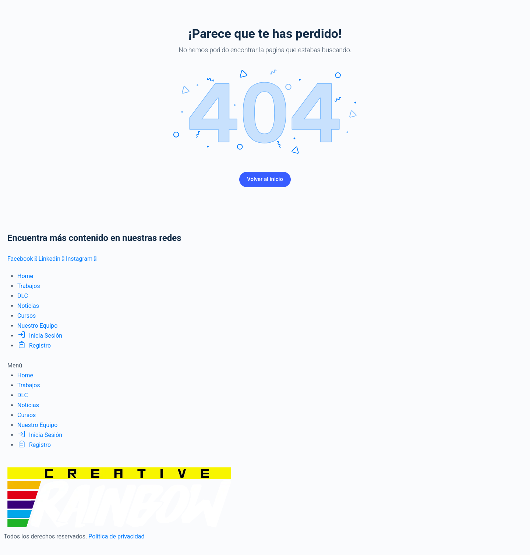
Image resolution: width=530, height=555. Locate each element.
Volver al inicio (265, 179)
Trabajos (28, 285)
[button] (265, 365)
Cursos (26, 315)
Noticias (28, 305)
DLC (22, 295)
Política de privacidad (116, 536)
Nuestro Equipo (37, 325)
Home (25, 276)
